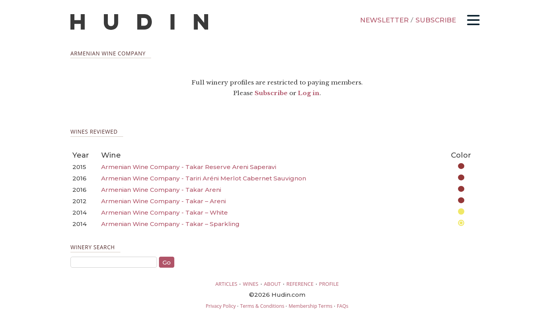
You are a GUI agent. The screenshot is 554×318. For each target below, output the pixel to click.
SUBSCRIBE (436, 20)
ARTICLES (226, 283)
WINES (251, 283)
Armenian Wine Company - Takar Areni (161, 189)
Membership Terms (310, 306)
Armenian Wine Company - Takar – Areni (163, 201)
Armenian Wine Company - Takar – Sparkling (170, 224)
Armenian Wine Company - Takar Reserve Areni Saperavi (188, 167)
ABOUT (272, 283)
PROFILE (329, 283)
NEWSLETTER (384, 20)
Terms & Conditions (262, 306)
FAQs (342, 306)
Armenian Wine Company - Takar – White (164, 212)
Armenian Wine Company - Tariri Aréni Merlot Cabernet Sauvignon (203, 178)
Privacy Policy (221, 306)
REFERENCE (300, 283)
